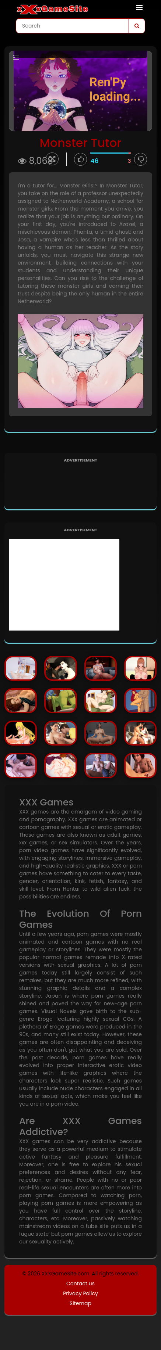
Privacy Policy (80, 1293)
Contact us (80, 1283)
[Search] (137, 26)
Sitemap (80, 1303)
